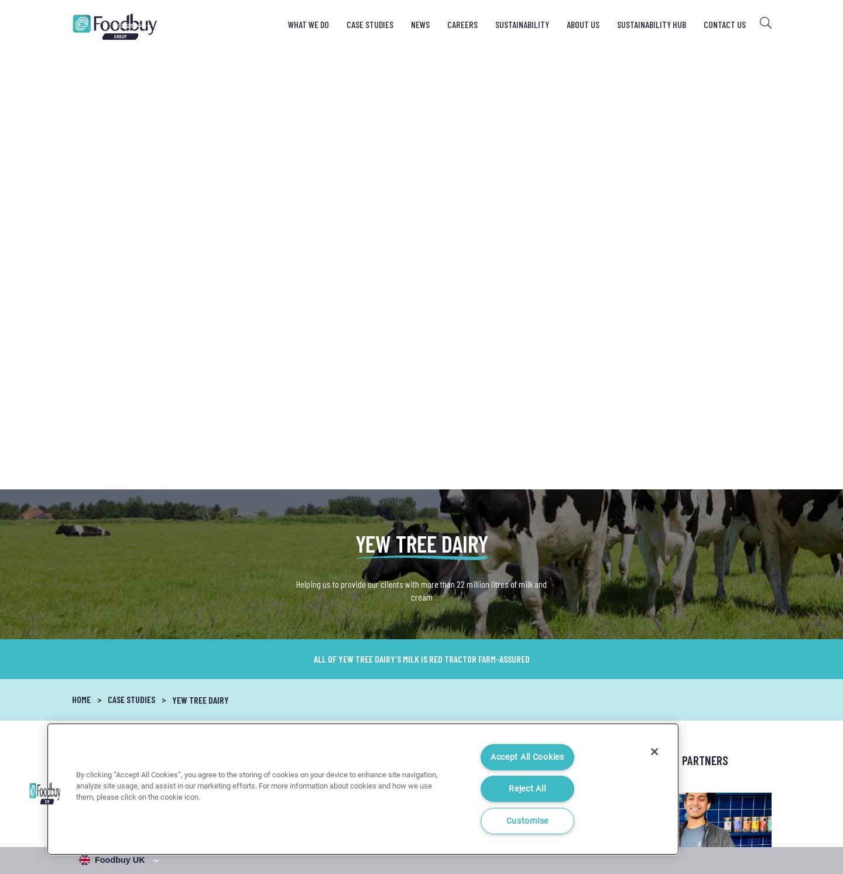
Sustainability (522, 24)
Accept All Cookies (527, 757)
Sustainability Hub (651, 24)
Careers (462, 24)
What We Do (308, 24)
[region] (363, 789)
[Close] (654, 752)
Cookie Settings (746, 819)
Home (81, 259)
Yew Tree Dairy (200, 260)
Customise (527, 821)
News (420, 24)
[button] (45, 793)
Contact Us (725, 24)
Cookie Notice (682, 819)
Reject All (527, 789)
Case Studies (370, 24)
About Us (583, 24)
